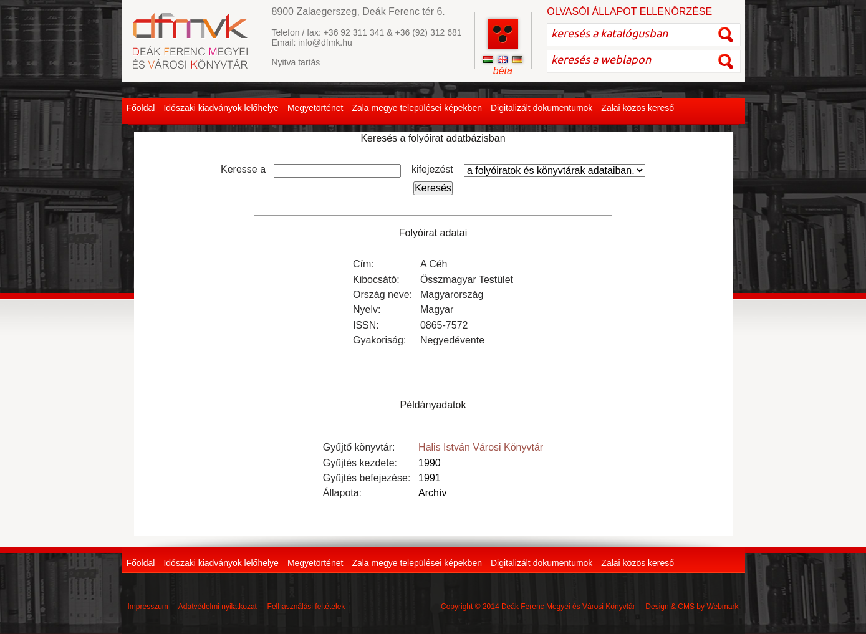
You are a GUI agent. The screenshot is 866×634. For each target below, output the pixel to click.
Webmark (722, 606)
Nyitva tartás (295, 62)
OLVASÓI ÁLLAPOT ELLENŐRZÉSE (629, 11)
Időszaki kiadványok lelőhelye (220, 108)
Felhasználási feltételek (306, 606)
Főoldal (141, 108)
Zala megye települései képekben (417, 108)
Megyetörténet (315, 108)
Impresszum (148, 606)
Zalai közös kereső (637, 108)
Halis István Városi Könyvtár (480, 447)
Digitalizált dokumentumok (541, 108)
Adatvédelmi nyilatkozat (217, 606)
